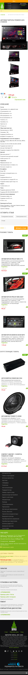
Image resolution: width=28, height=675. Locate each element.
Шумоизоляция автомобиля (10, 495)
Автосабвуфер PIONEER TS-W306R (11, 416)
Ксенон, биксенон (7, 511)
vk (5, 651)
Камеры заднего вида (8, 492)
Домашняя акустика (7, 526)
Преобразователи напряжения (10, 519)
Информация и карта (8, 547)
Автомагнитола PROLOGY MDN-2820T (12, 297)
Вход (22, 632)
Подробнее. (4, 266)
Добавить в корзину (27, 269)
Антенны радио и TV (7, 523)
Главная (2, 15)
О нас (6, 632)
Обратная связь (14, 632)
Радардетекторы (7, 490)
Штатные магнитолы (8, 478)
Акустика (4, 480)
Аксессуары (5, 528)
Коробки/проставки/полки (9, 521)
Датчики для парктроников (9, 509)
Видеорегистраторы (8, 516)
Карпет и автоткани (7, 497)
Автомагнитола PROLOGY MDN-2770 (12, 259)
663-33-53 (14, 652)
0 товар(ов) (24, 5)
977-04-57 (14, 659)
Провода (4, 502)
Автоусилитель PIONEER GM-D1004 (11, 378)
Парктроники (5, 507)
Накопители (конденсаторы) (10, 514)
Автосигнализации (7, 487)
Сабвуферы (5, 483)
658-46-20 (14, 655)
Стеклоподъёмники (7, 504)
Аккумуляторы (6, 499)
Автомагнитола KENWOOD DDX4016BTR (13, 335)
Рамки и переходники (8, 475)
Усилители (5, 485)
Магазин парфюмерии (14, 647)
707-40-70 (14, 657)
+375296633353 (5, 592)
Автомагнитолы (6, 473)
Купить (14, 97)
